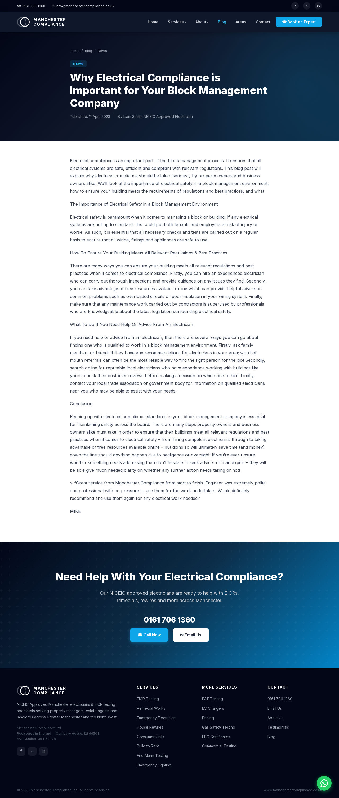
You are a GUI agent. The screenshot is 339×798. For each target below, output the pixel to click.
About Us (275, 718)
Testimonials (278, 727)
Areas (241, 22)
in (318, 6)
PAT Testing (212, 698)
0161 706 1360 (169, 619)
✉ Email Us (191, 634)
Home (153, 22)
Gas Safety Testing (218, 727)
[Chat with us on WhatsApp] (324, 783)
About (200, 22)
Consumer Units (150, 736)
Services (176, 22)
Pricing (208, 718)
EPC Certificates (216, 736)
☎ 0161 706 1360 (31, 6)
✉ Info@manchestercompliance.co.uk (83, 6)
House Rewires (150, 727)
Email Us (274, 708)
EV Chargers (213, 708)
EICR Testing (148, 698)
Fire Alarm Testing (152, 755)
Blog (222, 22)
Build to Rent (148, 746)
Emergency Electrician (156, 718)
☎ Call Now (149, 634)
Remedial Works (151, 708)
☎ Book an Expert (299, 22)
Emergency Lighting (154, 765)
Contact (263, 22)
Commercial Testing (219, 746)
